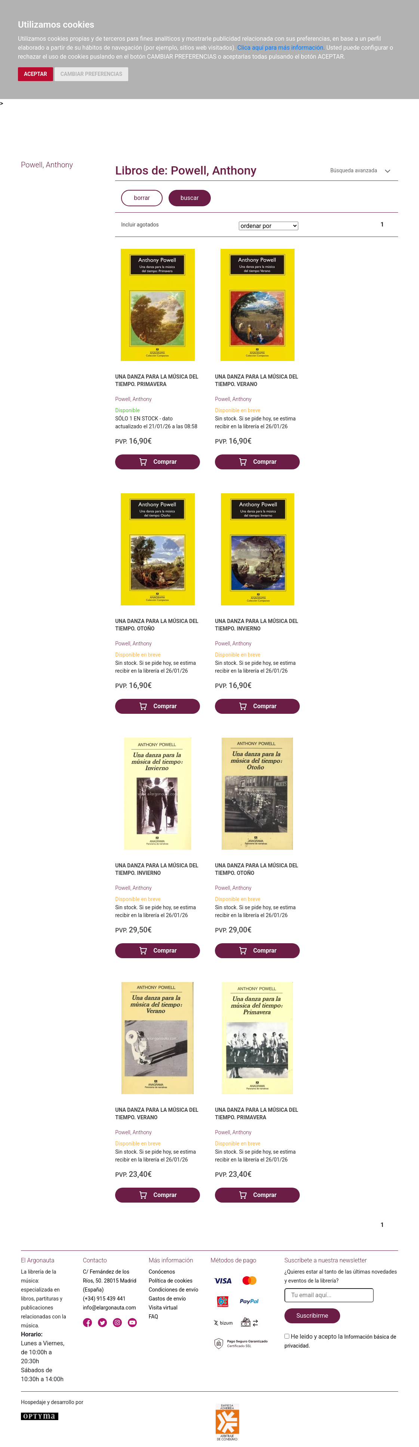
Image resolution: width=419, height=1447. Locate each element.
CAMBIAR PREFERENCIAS (91, 74)
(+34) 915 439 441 (104, 1299)
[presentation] (341, 1367)
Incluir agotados (139, 225)
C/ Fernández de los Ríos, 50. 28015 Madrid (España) (109, 1281)
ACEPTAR (35, 74)
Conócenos (162, 1272)
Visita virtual (163, 1308)
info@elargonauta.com (109, 1308)
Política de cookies (170, 1281)
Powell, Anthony (133, 399)
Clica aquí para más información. (281, 47)
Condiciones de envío (173, 1290)
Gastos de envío (167, 1299)
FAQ (153, 1317)
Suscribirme (312, 1315)
